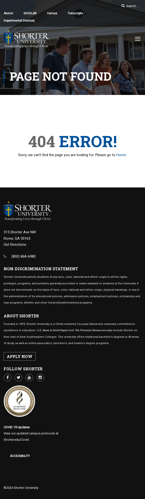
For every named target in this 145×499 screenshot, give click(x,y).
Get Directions (15, 244)
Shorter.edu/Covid (16, 439)
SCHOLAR (30, 13)
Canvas (52, 13)
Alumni (8, 13)
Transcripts (75, 13)
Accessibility (20, 456)
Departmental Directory (19, 20)
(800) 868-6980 (23, 256)
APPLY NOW (19, 356)
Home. (121, 156)
